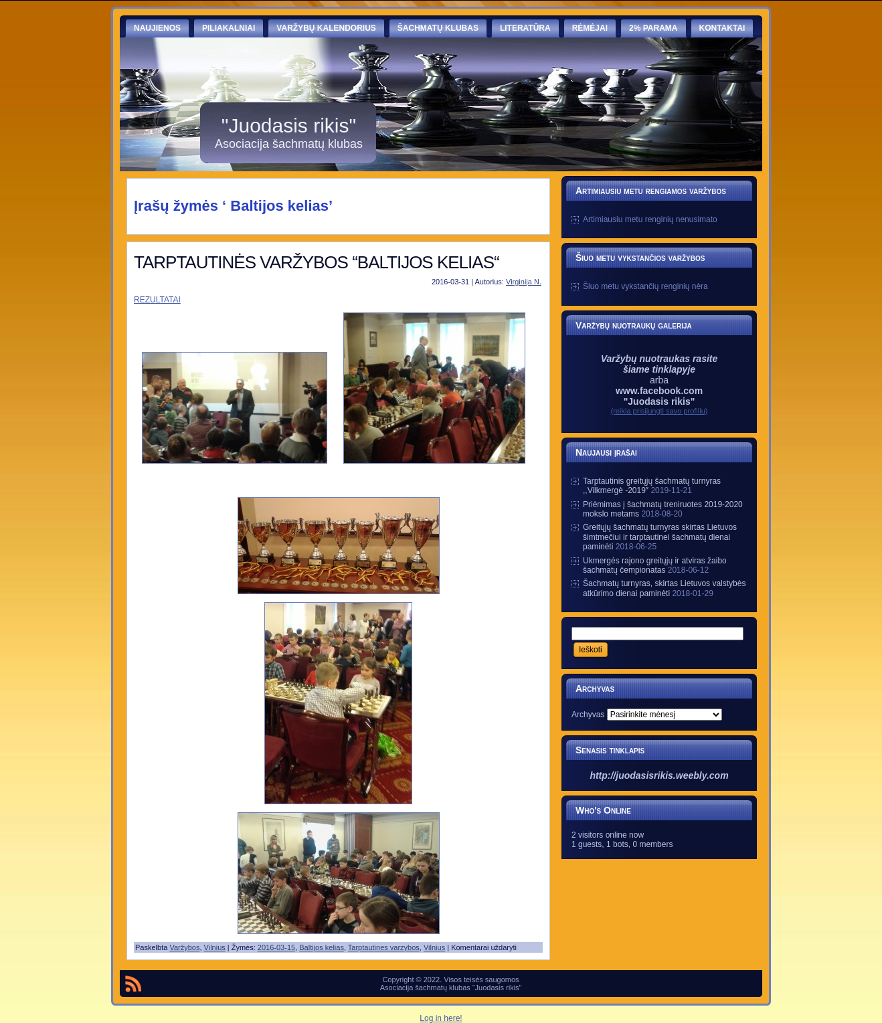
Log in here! (441, 1018)
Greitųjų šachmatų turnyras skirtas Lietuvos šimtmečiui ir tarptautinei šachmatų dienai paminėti (660, 537)
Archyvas (587, 714)
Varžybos (184, 947)
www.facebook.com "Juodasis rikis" (659, 396)
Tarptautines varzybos (384, 947)
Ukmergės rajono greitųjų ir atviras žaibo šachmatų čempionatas (655, 565)
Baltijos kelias (321, 947)
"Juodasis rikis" (289, 125)
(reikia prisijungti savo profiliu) (659, 411)
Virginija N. (523, 282)
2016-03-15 (276, 947)
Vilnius (215, 947)
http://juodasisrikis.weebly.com (659, 775)
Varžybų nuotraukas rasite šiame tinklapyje (659, 364)
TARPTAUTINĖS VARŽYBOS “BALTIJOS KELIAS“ (316, 262)
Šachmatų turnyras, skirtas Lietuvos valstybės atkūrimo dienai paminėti (664, 588)
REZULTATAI (157, 299)
